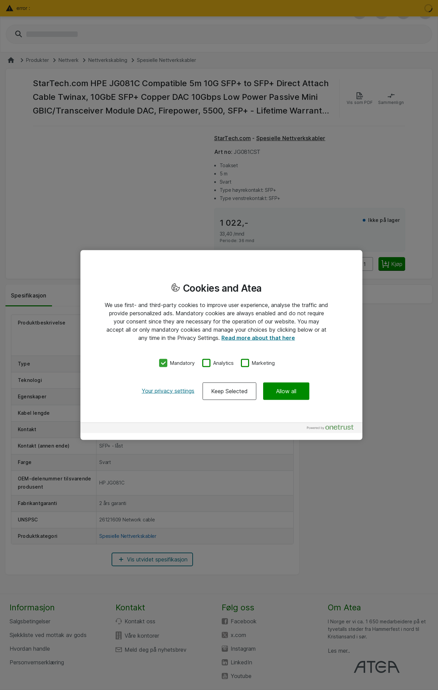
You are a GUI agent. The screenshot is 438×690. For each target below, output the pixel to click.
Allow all (286, 390)
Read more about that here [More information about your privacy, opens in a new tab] (258, 337)
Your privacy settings (168, 390)
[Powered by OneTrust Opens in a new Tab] (333, 428)
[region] (221, 345)
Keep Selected (229, 390)
